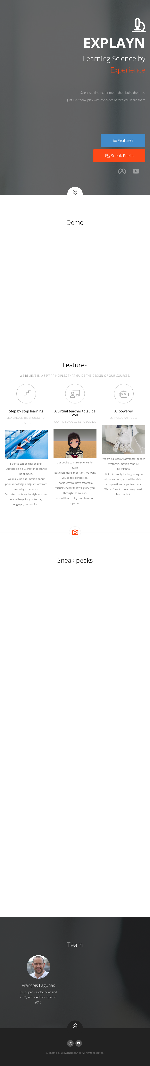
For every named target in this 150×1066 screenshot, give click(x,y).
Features (123, 140)
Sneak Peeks (119, 155)
